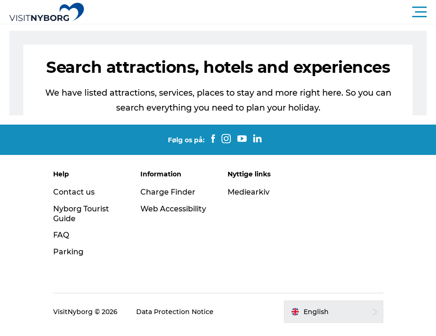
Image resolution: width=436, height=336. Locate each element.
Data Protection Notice (175, 312)
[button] (260, 12)
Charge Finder (167, 192)
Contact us (74, 192)
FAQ (61, 235)
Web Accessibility (173, 208)
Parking (68, 251)
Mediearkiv (249, 192)
